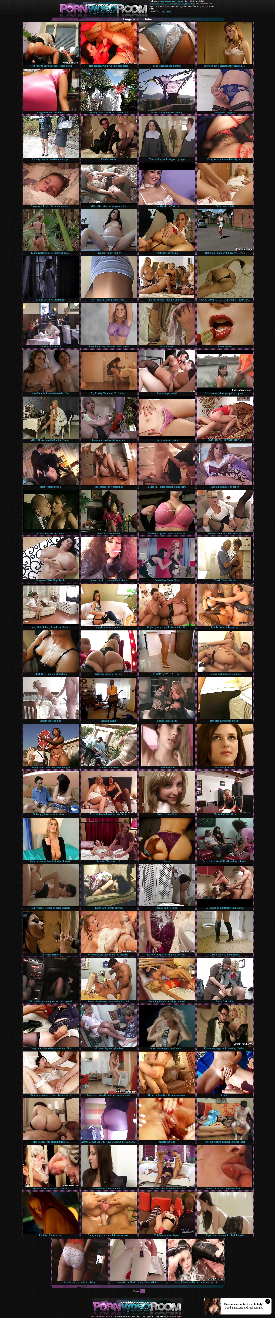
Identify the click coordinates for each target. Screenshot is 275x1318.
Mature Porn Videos (175, 4)
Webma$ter (177, 1316)
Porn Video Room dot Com (171, 1)
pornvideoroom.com (101, 1316)
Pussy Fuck (166, 11)
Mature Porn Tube (157, 4)
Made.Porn (190, 4)
